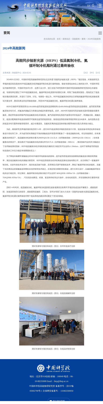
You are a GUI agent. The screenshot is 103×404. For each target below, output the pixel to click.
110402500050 (66, 391)
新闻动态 (66, 39)
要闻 (6, 33)
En (88, 5)
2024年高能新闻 (94, 39)
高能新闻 (76, 39)
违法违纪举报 (59, 401)
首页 (59, 39)
